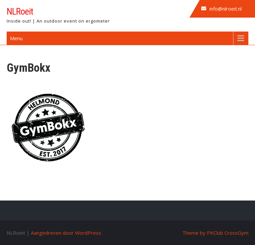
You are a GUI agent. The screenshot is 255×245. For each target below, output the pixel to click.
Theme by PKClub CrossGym (215, 232)
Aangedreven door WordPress (66, 232)
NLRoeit (20, 11)
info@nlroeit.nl (226, 8)
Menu (16, 38)
